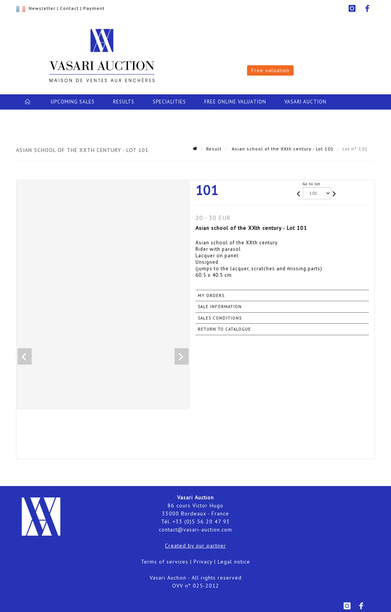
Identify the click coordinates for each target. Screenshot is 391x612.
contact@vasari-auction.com (195, 529)
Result (213, 149)
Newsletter (42, 8)
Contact (69, 8)
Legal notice (234, 561)
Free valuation (270, 70)
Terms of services (164, 561)
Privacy (203, 561)
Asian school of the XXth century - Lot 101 (282, 149)
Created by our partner (195, 545)
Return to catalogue (224, 329)
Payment (94, 8)
